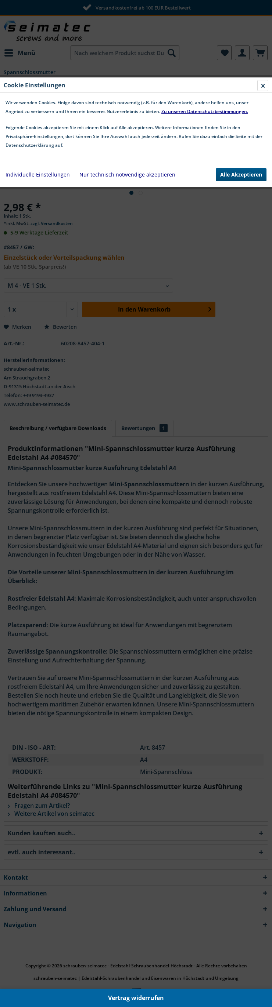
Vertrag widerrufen (136, 998)
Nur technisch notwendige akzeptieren (127, 174)
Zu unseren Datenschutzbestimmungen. (204, 111)
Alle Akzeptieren (241, 174)
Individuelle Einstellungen (38, 174)
